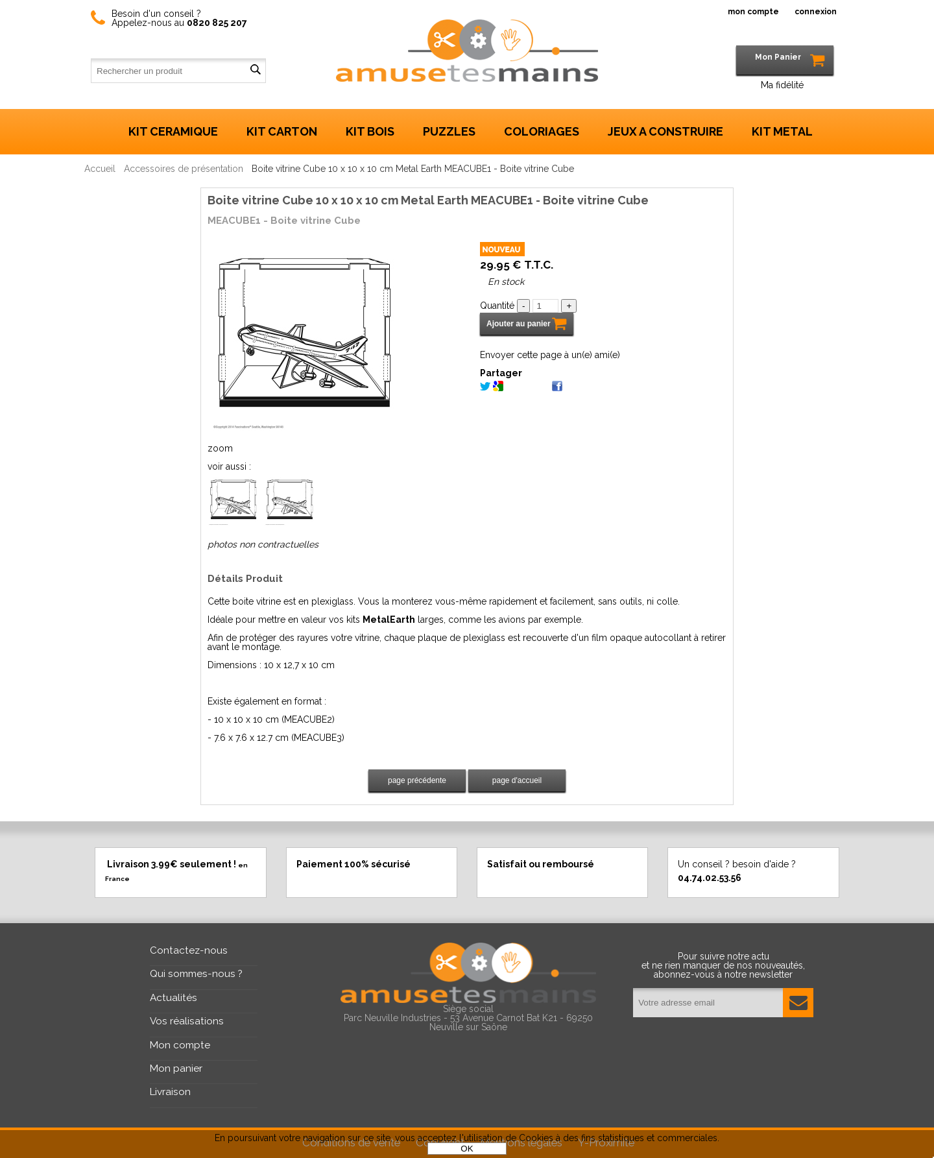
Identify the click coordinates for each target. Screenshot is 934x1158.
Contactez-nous (189, 950)
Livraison (170, 1092)
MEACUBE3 (318, 737)
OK (467, 1148)
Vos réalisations (187, 1021)
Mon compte (180, 1045)
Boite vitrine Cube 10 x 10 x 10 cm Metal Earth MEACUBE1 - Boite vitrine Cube (428, 200)
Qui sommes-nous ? (196, 974)
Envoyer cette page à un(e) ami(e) (550, 355)
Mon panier (176, 1068)
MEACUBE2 (308, 719)
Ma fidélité (782, 85)
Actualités (173, 998)
